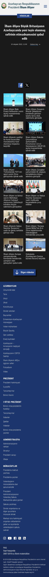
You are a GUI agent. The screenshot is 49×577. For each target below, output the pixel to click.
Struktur (6, 451)
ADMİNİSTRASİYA (11, 439)
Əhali (5, 303)
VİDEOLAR (24, 16)
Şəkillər (6, 422)
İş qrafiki (6, 387)
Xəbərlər (6, 417)
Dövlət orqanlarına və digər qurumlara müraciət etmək (11, 511)
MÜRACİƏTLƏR (10, 466)
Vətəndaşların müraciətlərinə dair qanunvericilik (10, 484)
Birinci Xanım (8, 395)
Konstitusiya (8, 307)
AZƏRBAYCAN (9, 286)
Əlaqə (5, 459)
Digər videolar (27, 272)
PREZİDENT (8, 378)
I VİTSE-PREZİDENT (12, 402)
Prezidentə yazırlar (10, 477)
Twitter (19, 538)
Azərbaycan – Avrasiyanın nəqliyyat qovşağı (11, 346)
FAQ (5, 548)
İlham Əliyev (27, 7)
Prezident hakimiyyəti (11, 383)
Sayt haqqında (9, 551)
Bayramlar (7, 315)
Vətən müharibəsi (10, 327)
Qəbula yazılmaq (9, 504)
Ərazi (5, 298)
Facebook (15, 538)
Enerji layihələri (9, 339)
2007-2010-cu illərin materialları (16, 554)
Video (5, 372)
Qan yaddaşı (8, 335)
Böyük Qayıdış (8, 331)
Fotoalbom (7, 367)
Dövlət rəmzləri (9, 311)
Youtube (10, 538)
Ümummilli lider (9, 290)
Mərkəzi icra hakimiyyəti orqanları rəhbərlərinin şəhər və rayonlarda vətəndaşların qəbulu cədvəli (12, 524)
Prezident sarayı (9, 455)
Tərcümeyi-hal (8, 391)
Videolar (6, 426)
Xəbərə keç (34, 44)
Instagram (4, 538)
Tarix (5, 294)
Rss (24, 538)
